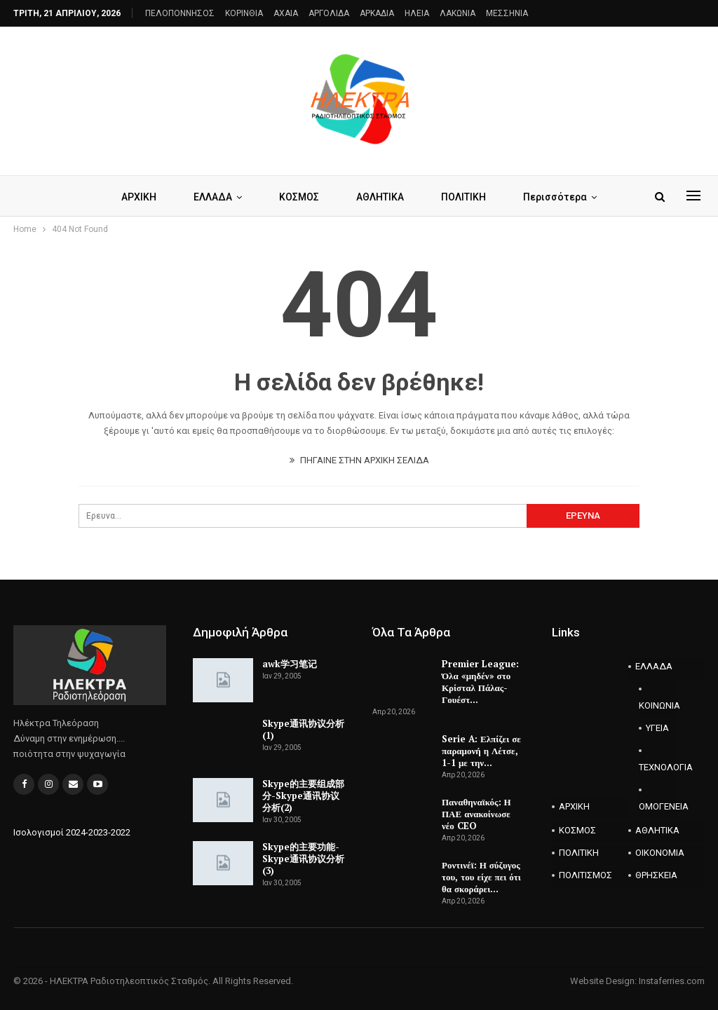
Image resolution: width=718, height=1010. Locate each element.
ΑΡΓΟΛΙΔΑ (329, 13)
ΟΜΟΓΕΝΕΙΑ (658, 806)
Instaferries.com (672, 981)
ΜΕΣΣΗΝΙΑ (507, 13)
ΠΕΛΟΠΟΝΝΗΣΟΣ (180, 13)
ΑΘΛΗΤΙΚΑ (380, 197)
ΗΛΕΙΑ (417, 13)
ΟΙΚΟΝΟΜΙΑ (659, 852)
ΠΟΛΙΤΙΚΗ (463, 197)
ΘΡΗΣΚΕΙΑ (656, 875)
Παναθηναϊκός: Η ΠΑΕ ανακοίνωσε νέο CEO (476, 814)
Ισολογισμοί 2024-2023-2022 (71, 832)
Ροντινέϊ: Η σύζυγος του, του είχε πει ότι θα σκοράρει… (481, 877)
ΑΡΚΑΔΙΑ (377, 13)
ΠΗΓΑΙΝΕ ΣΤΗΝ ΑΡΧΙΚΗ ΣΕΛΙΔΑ (359, 460)
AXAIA (285, 13)
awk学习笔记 (289, 663)
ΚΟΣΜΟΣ (299, 197)
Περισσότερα (555, 197)
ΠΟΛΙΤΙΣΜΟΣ (585, 875)
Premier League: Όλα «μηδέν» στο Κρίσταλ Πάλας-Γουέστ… (480, 681)
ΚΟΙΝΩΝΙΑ (658, 705)
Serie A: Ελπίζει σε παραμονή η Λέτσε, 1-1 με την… (481, 750)
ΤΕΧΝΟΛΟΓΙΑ (658, 767)
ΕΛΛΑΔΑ (213, 197)
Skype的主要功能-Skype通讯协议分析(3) (303, 858)
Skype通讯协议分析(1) (303, 729)
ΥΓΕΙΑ (657, 728)
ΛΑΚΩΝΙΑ (457, 13)
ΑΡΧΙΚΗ (138, 197)
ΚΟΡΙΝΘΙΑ (244, 13)
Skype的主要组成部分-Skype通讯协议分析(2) (303, 795)
